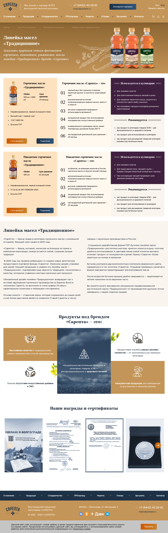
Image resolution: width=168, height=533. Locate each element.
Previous (10, 445)
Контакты (139, 16)
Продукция (28, 16)
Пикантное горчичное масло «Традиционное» (37, 160)
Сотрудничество (50, 16)
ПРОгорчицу (71, 16)
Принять (148, 526)
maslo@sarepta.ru (82, 8)
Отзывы (105, 16)
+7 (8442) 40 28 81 (85, 5)
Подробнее (45, 141)
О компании (9, 16)
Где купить (122, 16)
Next (158, 445)
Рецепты (90, 16)
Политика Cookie (81, 529)
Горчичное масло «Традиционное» (34, 85)
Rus (157, 5)
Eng (163, 5)
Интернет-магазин (123, 6)
